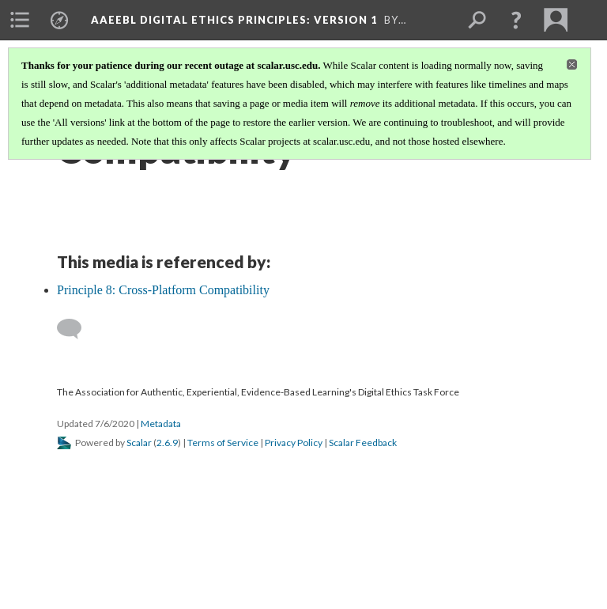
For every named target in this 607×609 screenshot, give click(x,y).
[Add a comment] (76, 329)
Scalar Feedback (363, 442)
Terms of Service (222, 442)
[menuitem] (20, 20)
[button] (516, 20)
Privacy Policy (293, 442)
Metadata (161, 423)
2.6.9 (167, 442)
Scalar (139, 442)
